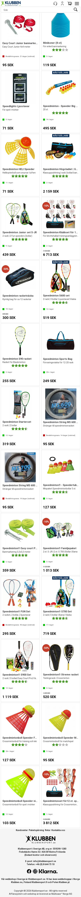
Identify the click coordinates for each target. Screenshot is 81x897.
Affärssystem (16, 894)
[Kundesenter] (55, 3)
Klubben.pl (64, 882)
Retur (48, 830)
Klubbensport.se (36, 879)
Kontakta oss (58, 830)
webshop (31, 894)
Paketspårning (36, 830)
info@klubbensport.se (44, 861)
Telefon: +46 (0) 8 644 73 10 (40, 864)
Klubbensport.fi (39, 882)
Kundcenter (22, 830)
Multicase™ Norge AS (61, 894)
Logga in (62, 3)
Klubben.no (17, 882)
